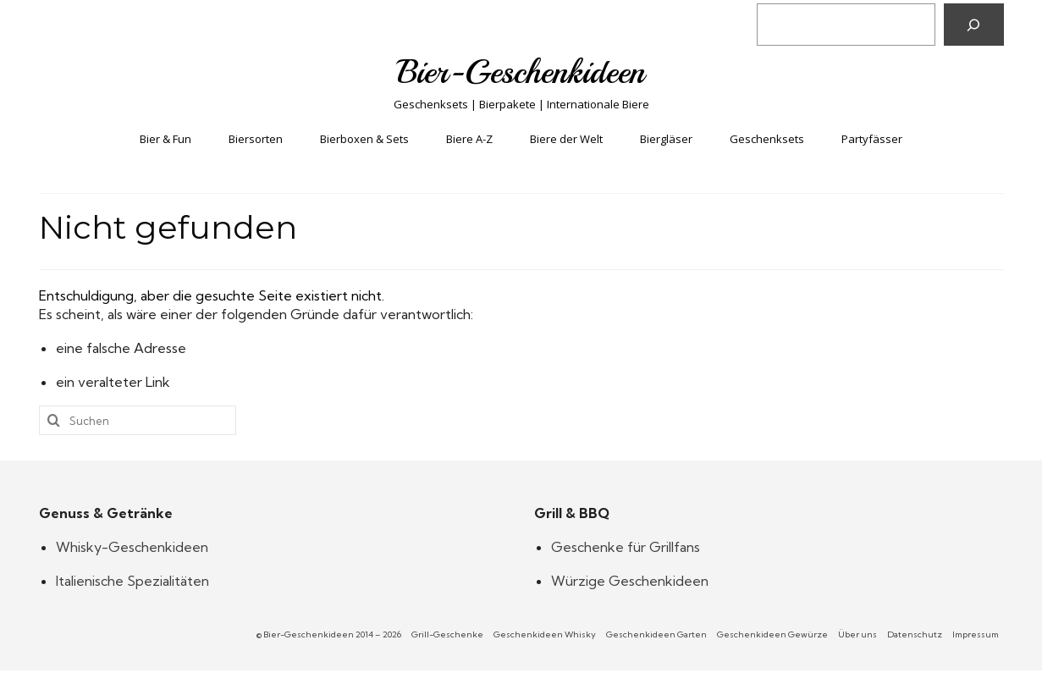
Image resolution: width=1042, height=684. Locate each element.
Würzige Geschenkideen (629, 580)
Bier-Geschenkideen (521, 72)
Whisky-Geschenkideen (132, 546)
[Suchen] (974, 24)
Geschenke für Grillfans (625, 546)
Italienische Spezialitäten (132, 580)
